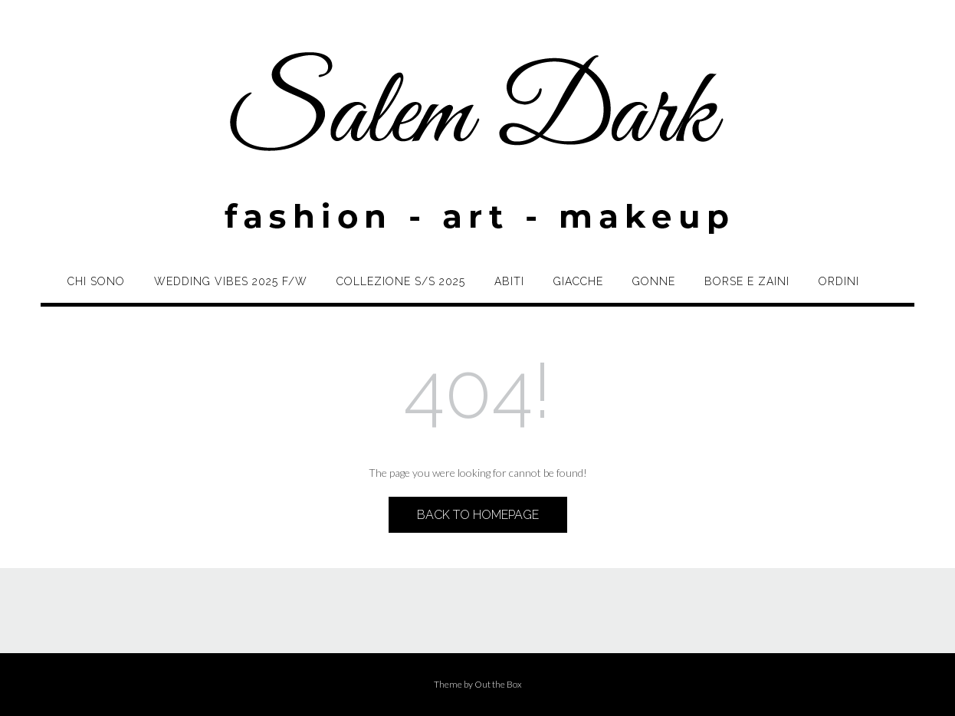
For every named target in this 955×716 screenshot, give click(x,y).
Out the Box (498, 684)
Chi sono (96, 281)
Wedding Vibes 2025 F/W (230, 281)
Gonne (653, 281)
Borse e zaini (746, 281)
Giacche (578, 281)
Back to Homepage (478, 514)
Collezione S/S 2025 (400, 281)
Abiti (509, 281)
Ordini (839, 281)
